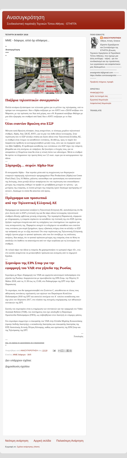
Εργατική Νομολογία (99, 100)
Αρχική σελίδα (42, 440)
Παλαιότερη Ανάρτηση (69, 440)
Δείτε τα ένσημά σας (99, 96)
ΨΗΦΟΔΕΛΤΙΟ (97, 93)
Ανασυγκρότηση (26, 17)
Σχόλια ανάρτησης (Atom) (28, 447)
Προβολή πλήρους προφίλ (101, 82)
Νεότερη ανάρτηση (16, 440)
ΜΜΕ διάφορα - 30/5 (22, 354)
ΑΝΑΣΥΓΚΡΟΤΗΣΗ (112, 38)
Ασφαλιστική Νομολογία (100, 103)
